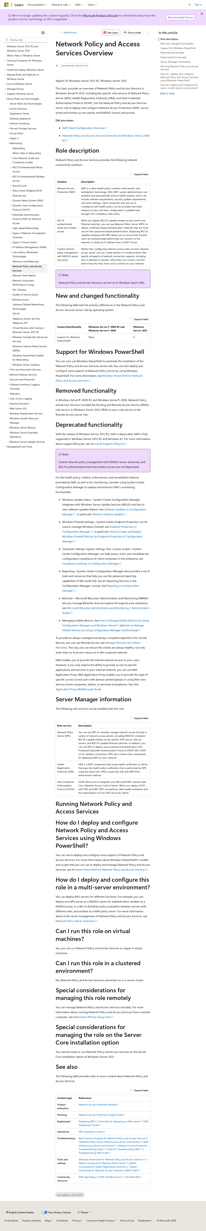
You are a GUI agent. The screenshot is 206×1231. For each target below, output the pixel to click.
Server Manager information (175, 61)
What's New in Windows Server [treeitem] (23, 55)
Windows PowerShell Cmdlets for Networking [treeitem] (28, 357)
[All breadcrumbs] (59, 32)
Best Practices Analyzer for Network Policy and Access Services (112, 1138)
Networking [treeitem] (19, 148)
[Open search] (189, 5)
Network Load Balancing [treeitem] (25, 261)
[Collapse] (43, 33)
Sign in (198, 4)
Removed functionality (172, 52)
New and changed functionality (177, 43)
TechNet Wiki (133, 1177)
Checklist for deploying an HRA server (119, 1121)
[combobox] (25, 40)
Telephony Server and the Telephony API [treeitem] (26, 321)
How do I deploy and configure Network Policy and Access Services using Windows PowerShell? (179, 77)
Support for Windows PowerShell (177, 48)
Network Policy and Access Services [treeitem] (27, 268)
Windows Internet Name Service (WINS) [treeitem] (30, 348)
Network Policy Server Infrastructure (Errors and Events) (109, 1142)
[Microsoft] (6, 4)
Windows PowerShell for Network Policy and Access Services (108, 869)
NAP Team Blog (87, 1177)
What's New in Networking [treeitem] (27, 153)
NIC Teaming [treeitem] (19, 289)
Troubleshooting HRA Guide (93, 1152)
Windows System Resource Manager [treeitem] (24, 420)
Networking (70, 32)
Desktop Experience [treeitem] (20, 118)
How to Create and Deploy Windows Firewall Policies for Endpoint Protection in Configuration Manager (102, 536)
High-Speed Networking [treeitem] (25, 228)
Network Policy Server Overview (75, 921)
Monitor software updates (107, 514)
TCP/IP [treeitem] (16, 313)
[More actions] (147, 32)
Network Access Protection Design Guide (101, 1114)
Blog (47, 1220)
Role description (169, 39)
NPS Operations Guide (91, 1131)
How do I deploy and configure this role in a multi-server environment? (179, 86)
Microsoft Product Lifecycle (100, 15)
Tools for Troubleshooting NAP (123, 1149)
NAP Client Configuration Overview (83, 128)
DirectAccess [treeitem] (19, 195)
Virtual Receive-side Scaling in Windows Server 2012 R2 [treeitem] (28, 330)
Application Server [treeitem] (19, 113)
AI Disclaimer (11, 1220)
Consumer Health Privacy (99, 1220)
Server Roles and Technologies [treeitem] (26, 103)
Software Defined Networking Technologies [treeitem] (28, 306)
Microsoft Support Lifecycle (107, 443)
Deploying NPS (87, 1121)
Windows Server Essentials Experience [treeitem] (24, 435)
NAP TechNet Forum (110, 1177)
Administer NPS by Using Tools (92, 1017)
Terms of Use (127, 1220)
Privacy (76, 1220)
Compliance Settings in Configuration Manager (90, 563)
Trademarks (144, 1220)
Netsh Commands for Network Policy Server (102, 1163)
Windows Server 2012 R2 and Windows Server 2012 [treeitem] (22, 48)
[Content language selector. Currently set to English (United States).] (20, 1212)
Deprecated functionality (173, 57)
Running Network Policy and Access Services (179, 68)
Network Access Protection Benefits (98, 1104)
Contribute (62, 1220)
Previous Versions (31, 1220)
